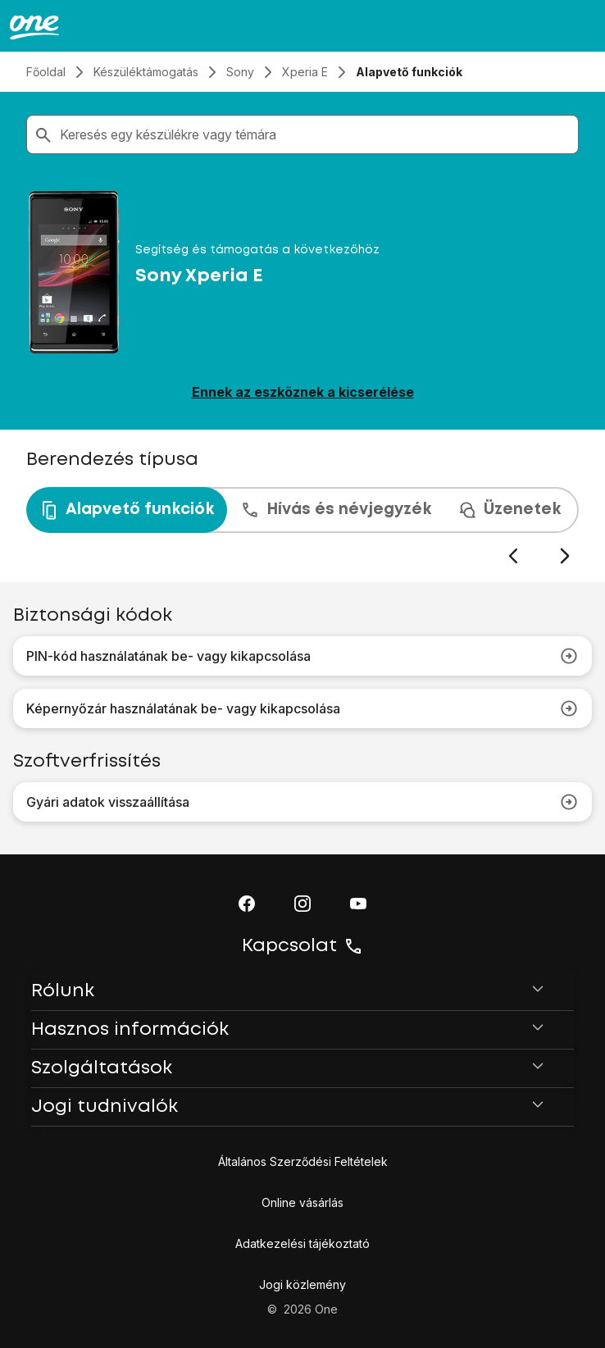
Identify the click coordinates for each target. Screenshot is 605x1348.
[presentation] (302, 526)
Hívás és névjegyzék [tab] (335, 510)
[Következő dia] (564, 556)
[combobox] (315, 134)
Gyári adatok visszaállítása (302, 802)
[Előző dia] (512, 556)
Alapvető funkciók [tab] (126, 510)
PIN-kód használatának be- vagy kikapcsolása (302, 656)
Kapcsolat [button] (302, 946)
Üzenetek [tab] (509, 510)
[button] (247, 904)
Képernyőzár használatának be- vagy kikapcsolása (302, 708)
